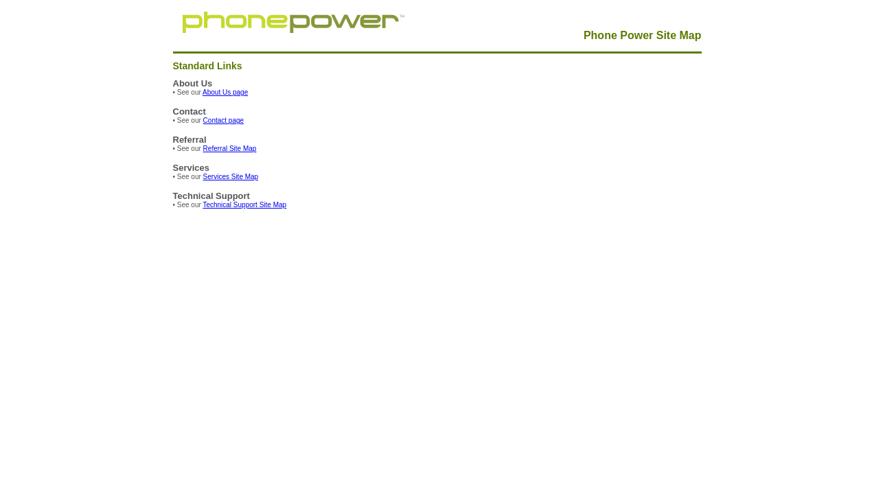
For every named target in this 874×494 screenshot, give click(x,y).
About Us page (225, 92)
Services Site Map (231, 176)
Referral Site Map (230, 148)
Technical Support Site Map (244, 205)
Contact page (223, 120)
